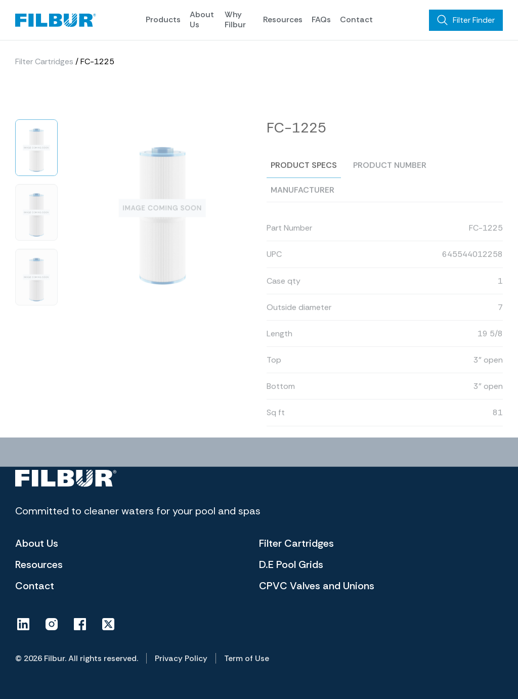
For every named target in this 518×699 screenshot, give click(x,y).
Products (163, 19)
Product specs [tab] (304, 183)
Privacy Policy (181, 658)
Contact (356, 19)
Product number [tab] (389, 183)
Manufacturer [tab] (302, 208)
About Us (202, 19)
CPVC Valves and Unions (316, 586)
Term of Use (246, 658)
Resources (283, 19)
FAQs (321, 19)
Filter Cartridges (44, 62)
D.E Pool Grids (291, 564)
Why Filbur (235, 19)
